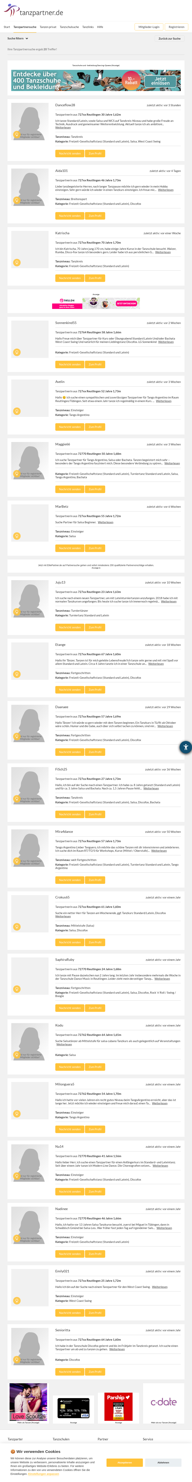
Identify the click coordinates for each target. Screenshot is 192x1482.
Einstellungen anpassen (43, 1473)
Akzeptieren (124, 1462)
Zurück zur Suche (170, 38)
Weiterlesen (63, 127)
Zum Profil (95, 153)
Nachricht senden (70, 153)
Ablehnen (163, 1462)
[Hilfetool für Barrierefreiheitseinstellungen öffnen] (186, 747)
